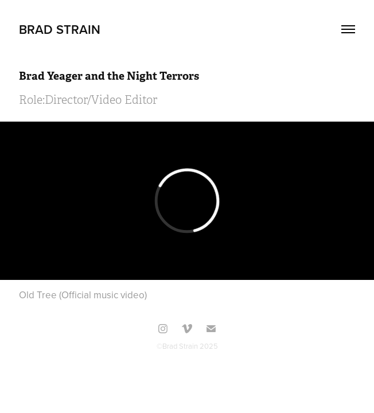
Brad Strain (59, 29)
